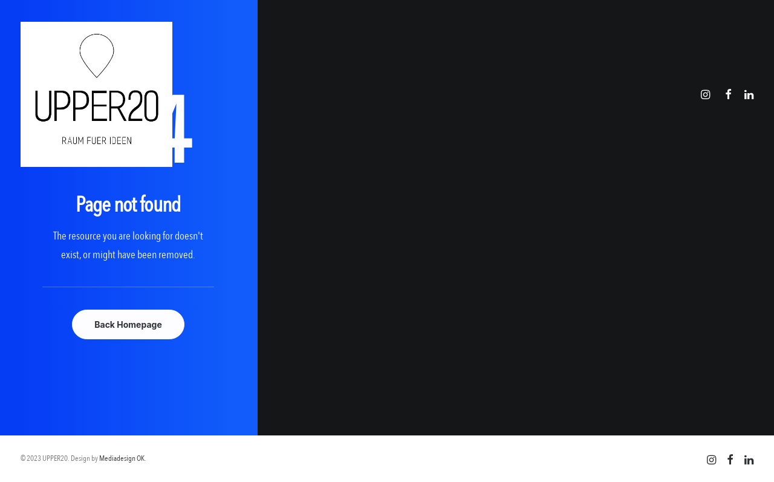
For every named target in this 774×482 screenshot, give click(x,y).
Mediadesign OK (122, 458)
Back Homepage (128, 324)
